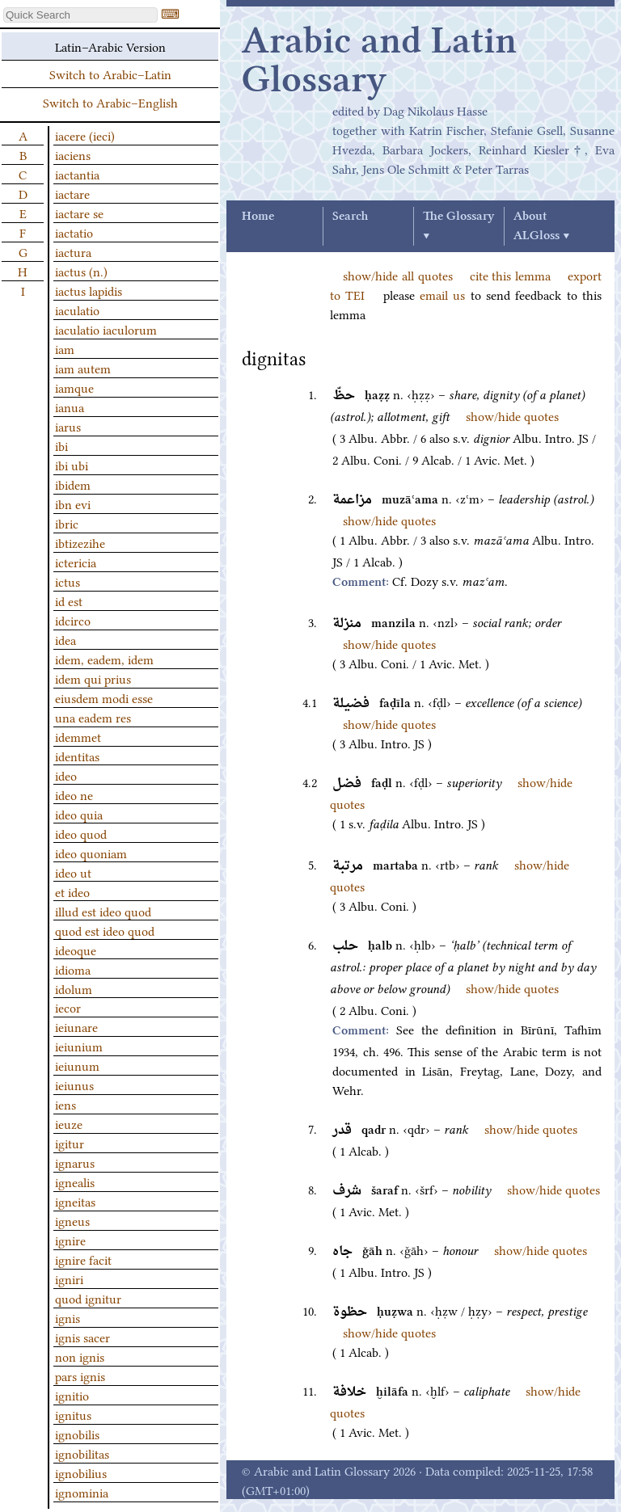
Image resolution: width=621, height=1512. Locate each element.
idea (65, 639)
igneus (72, 1220)
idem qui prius (93, 678)
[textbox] (80, 15)
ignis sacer (82, 1337)
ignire (70, 1240)
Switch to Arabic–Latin (110, 73)
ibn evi (73, 503)
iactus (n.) (81, 271)
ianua (69, 406)
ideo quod (81, 833)
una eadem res (93, 717)
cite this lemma (510, 275)
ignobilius (81, 1472)
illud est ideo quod (103, 911)
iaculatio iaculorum (106, 329)
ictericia (75, 562)
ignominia (81, 1492)
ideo (66, 775)
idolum (73, 988)
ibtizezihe (80, 542)
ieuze (68, 1123)
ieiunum (77, 1065)
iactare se (79, 212)
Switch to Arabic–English (110, 102)
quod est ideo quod (104, 930)
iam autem (83, 368)
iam (64, 348)
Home (258, 216)
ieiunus (74, 1084)
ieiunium (79, 1046)
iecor (68, 1007)
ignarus (75, 1162)
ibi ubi (71, 465)
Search (350, 216)
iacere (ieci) (85, 135)
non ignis (79, 1356)
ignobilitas (82, 1453)
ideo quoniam (91, 852)
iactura (73, 251)
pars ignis (80, 1375)
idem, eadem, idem (104, 659)
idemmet (78, 736)
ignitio (72, 1395)
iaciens (73, 154)
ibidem (73, 484)
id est (68, 600)
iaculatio (77, 309)
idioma (73, 969)
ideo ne (74, 794)
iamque (74, 387)
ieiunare (76, 1026)
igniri (69, 1278)
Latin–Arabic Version (110, 46)
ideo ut (73, 872)
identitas (77, 755)
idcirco (73, 620)
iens (65, 1104)
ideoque (75, 949)
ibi (61, 445)
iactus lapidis (88, 290)
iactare (72, 193)
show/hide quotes (512, 415)
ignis (67, 1317)
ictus (67, 581)
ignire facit (83, 1259)
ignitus (73, 1414)
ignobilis (77, 1434)
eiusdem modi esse (104, 697)
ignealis (75, 1181)
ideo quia (79, 814)
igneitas (75, 1201)
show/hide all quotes (398, 275)
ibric (66, 523)
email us (442, 294)
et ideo (72, 891)
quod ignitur (88, 1298)
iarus (68, 426)
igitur (69, 1143)
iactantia (77, 174)
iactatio (74, 232)
